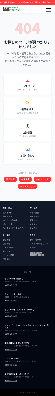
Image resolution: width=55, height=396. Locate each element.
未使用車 (25, 179)
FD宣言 (33, 247)
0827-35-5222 (11, 334)
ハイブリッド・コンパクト (14, 228)
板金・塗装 (34, 216)
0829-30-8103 (11, 349)
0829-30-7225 (11, 285)
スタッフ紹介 (8, 247)
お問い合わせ (35, 239)
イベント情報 (8, 255)
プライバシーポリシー (39, 243)
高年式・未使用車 (10, 220)
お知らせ (6, 251)
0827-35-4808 (11, 316)
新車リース (34, 220)
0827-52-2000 (11, 301)
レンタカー (34, 228)
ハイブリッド (42, 179)
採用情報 (6, 259)
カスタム (33, 224)
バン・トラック (27, 186)
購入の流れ (7, 216)
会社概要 (6, 239)
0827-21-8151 (11, 365)
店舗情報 (6, 243)
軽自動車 (10, 179)
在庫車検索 (7, 212)
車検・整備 (34, 212)
